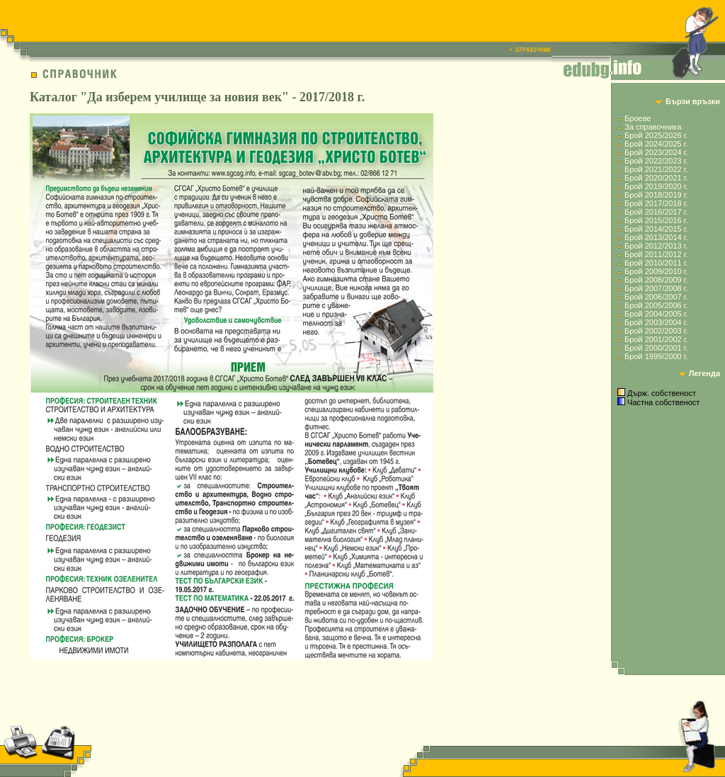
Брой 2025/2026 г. (655, 135)
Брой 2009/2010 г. (655, 271)
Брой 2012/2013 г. (655, 246)
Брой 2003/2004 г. (655, 322)
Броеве (637, 118)
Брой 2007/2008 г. (655, 288)
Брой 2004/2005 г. (655, 314)
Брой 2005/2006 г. (655, 305)
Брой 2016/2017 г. (655, 212)
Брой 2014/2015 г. (655, 229)
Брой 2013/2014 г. (655, 237)
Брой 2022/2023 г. (655, 161)
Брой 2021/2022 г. (655, 169)
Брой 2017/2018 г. (655, 203)
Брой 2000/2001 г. (655, 348)
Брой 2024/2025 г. (655, 144)
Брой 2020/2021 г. (655, 178)
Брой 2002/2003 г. (655, 331)
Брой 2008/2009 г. (655, 280)
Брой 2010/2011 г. (655, 263)
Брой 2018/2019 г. (655, 195)
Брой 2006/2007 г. (655, 297)
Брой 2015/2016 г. (655, 220)
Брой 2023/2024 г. (655, 152)
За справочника (652, 127)
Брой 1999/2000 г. (655, 356)
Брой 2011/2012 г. (655, 254)
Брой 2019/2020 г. (655, 186)
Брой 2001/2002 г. (655, 339)
